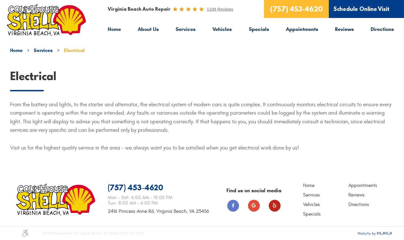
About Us (148, 29)
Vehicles (222, 29)
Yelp (275, 206)
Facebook (233, 206)
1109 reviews (220, 9)
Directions (382, 29)
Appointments (302, 29)
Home (114, 29)
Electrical (74, 50)
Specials (259, 29)
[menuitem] (114, 29)
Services (186, 29)
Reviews (344, 29)
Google (254, 206)
